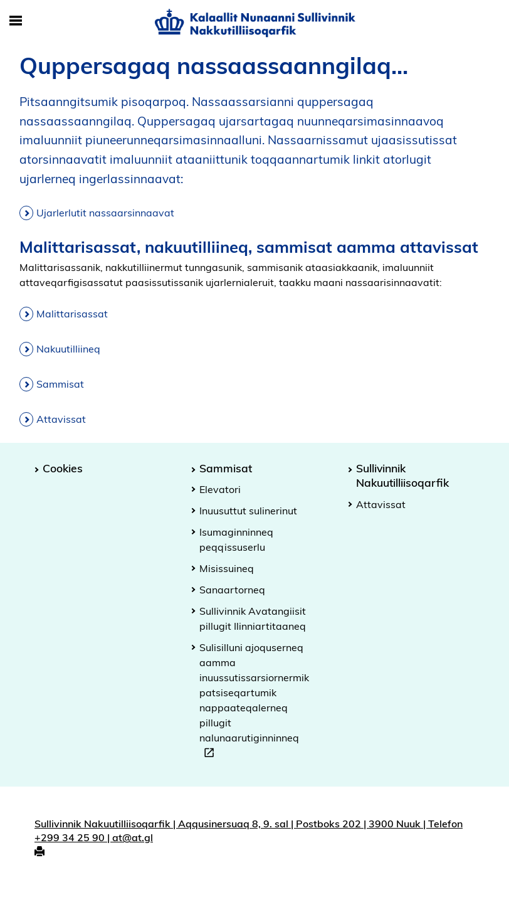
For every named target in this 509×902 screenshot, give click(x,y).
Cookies (63, 468)
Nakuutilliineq (68, 348)
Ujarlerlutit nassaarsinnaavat (105, 212)
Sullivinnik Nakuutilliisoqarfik (402, 475)
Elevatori (220, 489)
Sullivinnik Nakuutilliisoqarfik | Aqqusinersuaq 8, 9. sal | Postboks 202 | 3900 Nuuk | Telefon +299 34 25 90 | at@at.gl (248, 830)
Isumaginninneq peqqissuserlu (236, 539)
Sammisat (60, 384)
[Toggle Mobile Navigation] (15, 21)
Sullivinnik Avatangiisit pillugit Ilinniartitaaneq (252, 618)
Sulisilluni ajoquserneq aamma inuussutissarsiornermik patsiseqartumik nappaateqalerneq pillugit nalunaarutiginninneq (254, 702)
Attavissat (61, 419)
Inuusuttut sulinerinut (248, 510)
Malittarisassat (72, 313)
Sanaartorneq (232, 589)
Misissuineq (226, 568)
